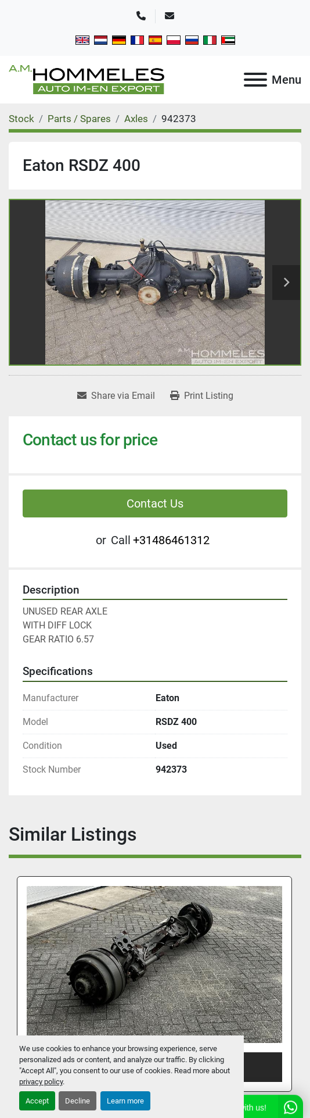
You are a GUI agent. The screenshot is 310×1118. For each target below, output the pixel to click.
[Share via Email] (116, 396)
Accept (37, 1100)
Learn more (125, 1100)
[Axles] (136, 118)
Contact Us (155, 503)
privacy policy (41, 1081)
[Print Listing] (202, 396)
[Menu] (255, 80)
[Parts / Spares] (79, 118)
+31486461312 (171, 540)
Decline (77, 1100)
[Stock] (21, 118)
